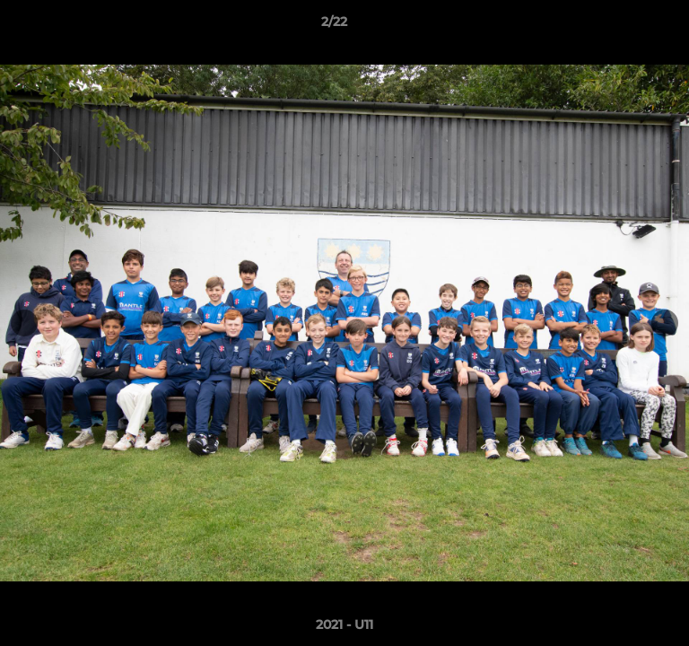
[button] (624, 26)
